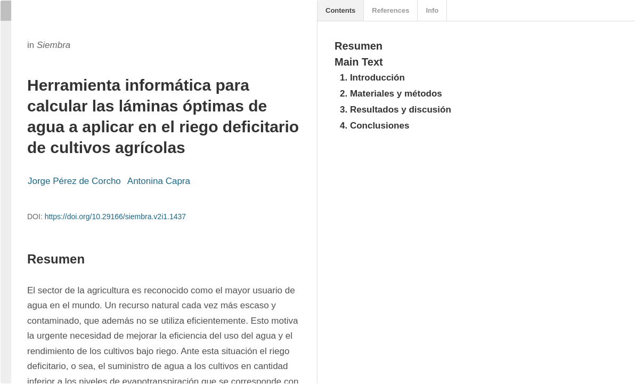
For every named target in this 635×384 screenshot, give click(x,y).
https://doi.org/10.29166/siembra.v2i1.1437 (115, 216)
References (390, 10)
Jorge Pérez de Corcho (74, 181)
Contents (340, 10)
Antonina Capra (158, 181)
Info (432, 10)
